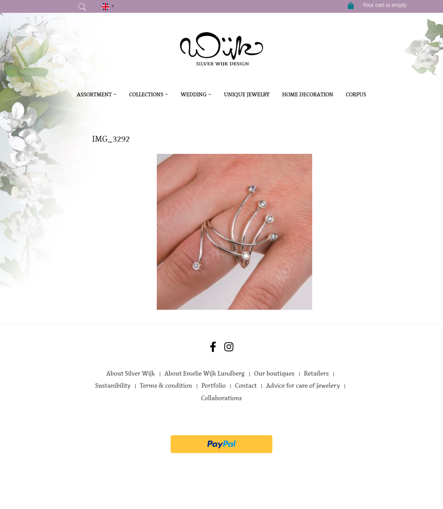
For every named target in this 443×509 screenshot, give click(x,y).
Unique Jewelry (247, 94)
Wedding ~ (196, 94)
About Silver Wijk (130, 373)
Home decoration (307, 94)
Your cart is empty (385, 5)
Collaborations (221, 398)
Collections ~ (148, 94)
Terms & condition (166, 385)
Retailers (316, 373)
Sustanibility (112, 385)
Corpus (356, 94)
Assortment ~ (97, 94)
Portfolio (213, 385)
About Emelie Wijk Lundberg (204, 373)
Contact (246, 385)
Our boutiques (274, 373)
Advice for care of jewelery (303, 385)
